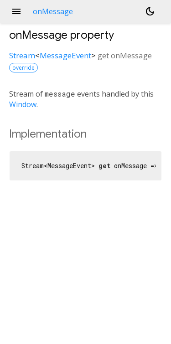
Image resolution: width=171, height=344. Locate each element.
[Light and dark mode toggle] (150, 11)
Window (22, 104)
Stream (22, 55)
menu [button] (16, 11)
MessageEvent (65, 55)
